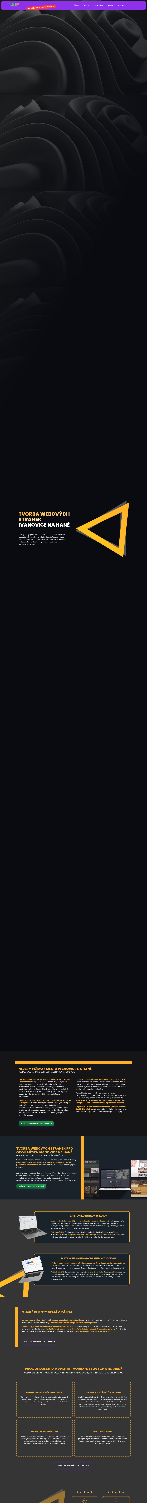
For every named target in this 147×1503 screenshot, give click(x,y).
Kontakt (121, 5)
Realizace (99, 5)
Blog (110, 5)
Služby (87, 5)
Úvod (76, 5)
